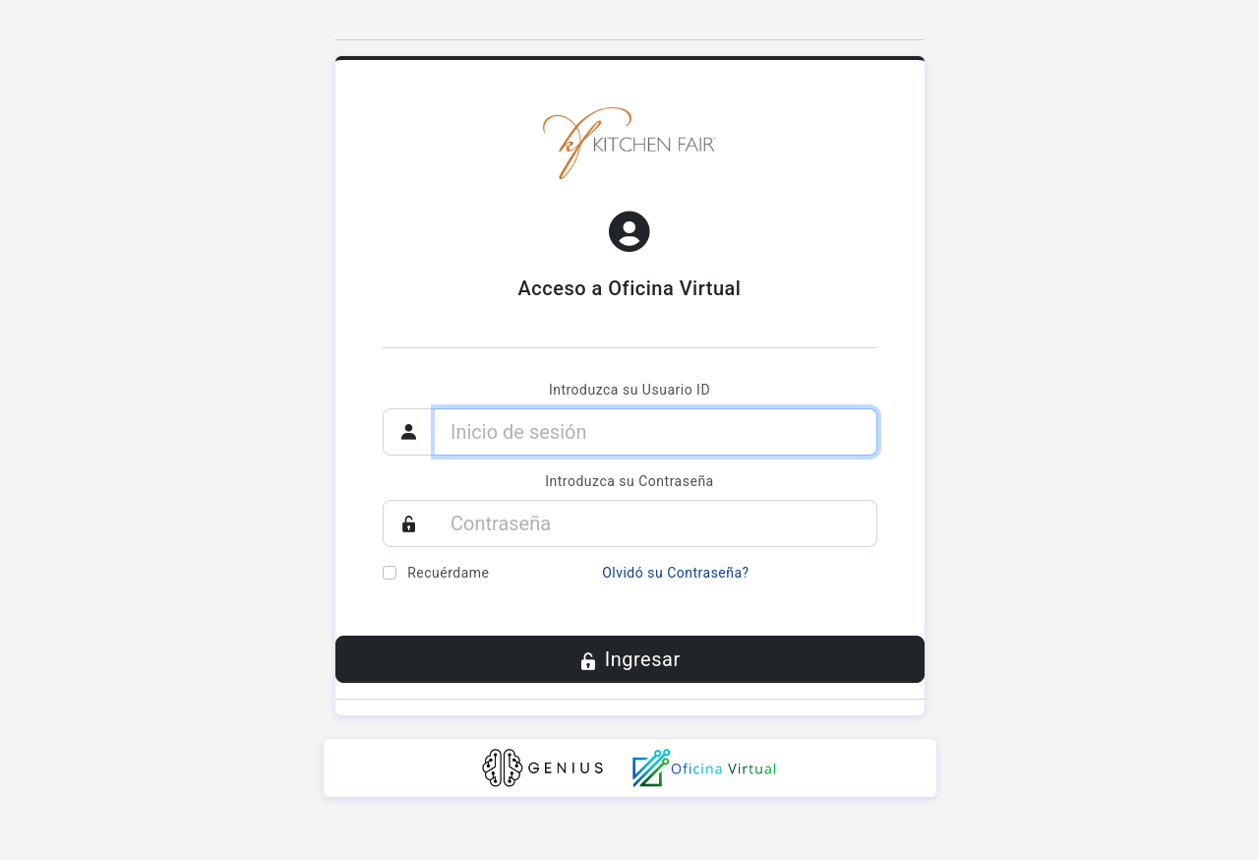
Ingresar (629, 660)
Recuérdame (448, 573)
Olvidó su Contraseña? (675, 573)
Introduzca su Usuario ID (629, 390)
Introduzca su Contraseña (629, 481)
